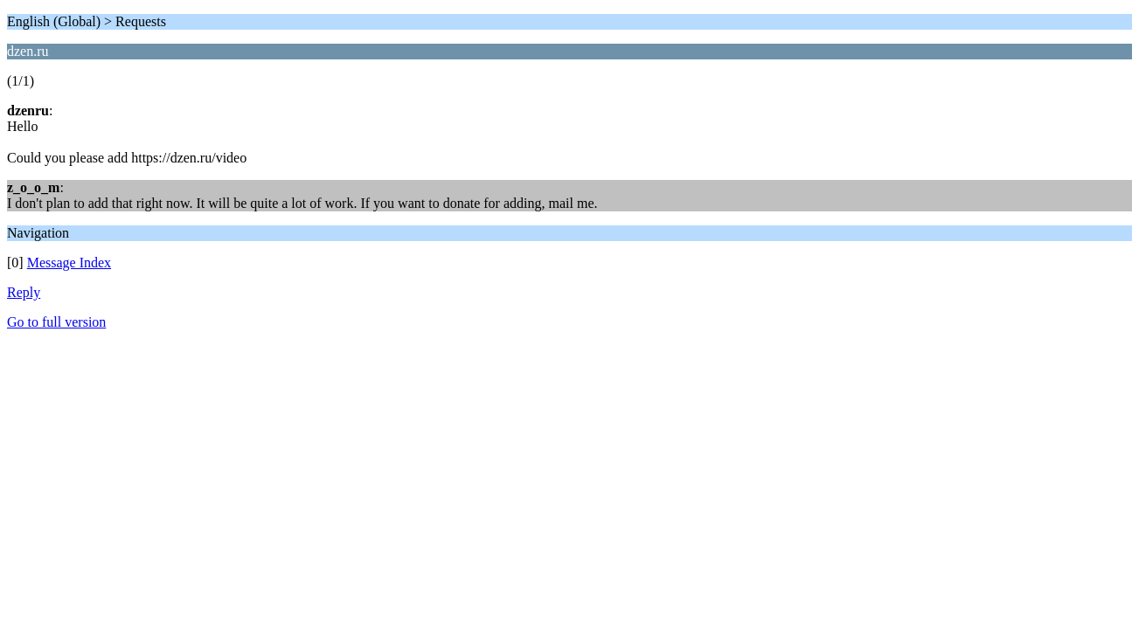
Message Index (69, 262)
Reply (23, 292)
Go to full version (56, 321)
